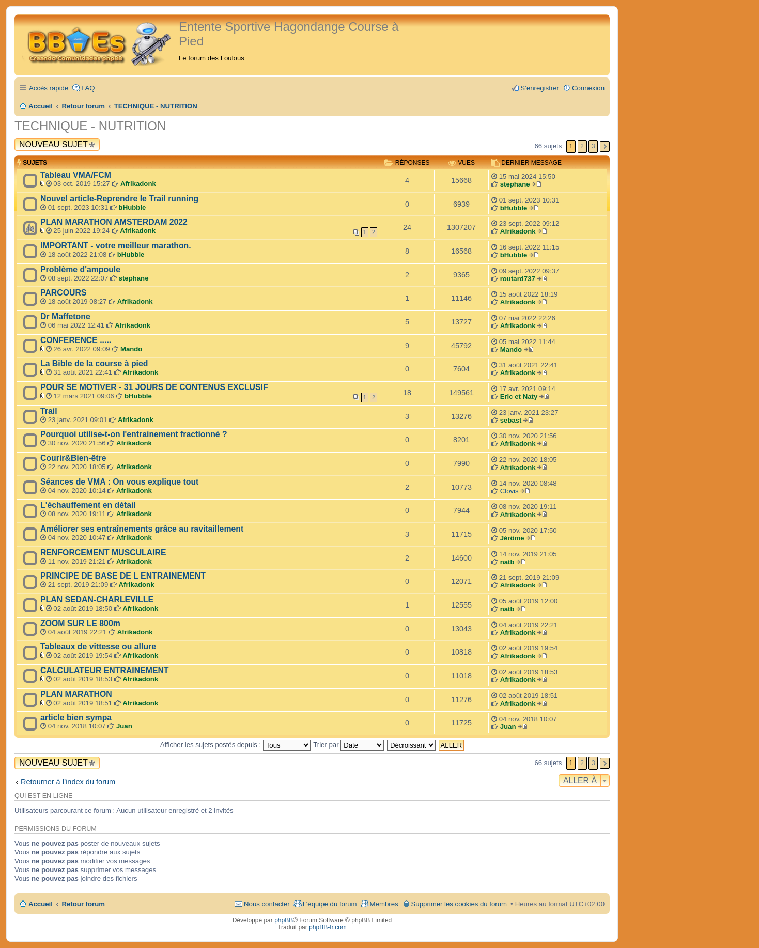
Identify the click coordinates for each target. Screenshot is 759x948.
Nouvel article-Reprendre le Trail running (119, 198)
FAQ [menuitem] (88, 88)
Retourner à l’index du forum (68, 782)
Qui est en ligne (43, 795)
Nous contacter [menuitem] (267, 904)
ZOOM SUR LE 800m (80, 623)
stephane (515, 184)
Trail (48, 411)
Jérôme (512, 538)
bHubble (132, 207)
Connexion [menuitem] (588, 88)
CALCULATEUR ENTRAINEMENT (104, 670)
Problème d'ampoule (80, 269)
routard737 (517, 279)
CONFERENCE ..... (75, 340)
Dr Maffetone (65, 316)
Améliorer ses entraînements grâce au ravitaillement (141, 528)
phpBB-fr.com (328, 927)
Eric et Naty (519, 396)
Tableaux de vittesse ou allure (98, 646)
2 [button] (582, 146)
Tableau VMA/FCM (75, 174)
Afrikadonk (138, 184)
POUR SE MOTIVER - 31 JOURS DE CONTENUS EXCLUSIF (154, 387)
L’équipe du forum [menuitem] (330, 904)
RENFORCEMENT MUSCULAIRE (103, 552)
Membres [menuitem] (384, 904)
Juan (124, 726)
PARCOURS (63, 292)
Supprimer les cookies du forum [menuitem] (459, 904)
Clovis (509, 491)
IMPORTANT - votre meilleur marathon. (115, 245)
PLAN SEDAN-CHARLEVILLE (96, 599)
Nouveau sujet (53, 144)
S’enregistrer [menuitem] (539, 88)
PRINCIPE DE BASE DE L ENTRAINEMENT (123, 575)
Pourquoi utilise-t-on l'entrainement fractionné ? (133, 434)
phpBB (283, 920)
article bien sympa (76, 717)
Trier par (348, 745)
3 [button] (593, 146)
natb (507, 562)
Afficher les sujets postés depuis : (235, 745)
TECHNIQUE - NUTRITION (90, 126)
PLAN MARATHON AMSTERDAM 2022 (114, 221)
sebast (511, 420)
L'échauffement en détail (88, 505)
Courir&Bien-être (73, 458)
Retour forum (83, 904)
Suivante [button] (605, 146)
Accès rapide (48, 88)
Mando (131, 349)
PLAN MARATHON (76, 694)
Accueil (40, 904)
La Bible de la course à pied (94, 363)
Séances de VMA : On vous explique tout (119, 481)
